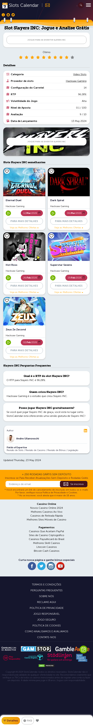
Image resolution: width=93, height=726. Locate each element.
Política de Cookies (46, 625)
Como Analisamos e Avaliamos (46, 631)
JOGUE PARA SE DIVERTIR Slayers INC (46, 40)
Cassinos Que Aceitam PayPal (46, 531)
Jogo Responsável (46, 613)
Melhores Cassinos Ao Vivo (46, 511)
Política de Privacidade (47, 607)
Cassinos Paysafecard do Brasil (46, 539)
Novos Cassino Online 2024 (46, 507)
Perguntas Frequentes (46, 590)
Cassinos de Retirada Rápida (46, 515)
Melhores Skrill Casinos (46, 543)
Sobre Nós (46, 596)
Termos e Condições (46, 584)
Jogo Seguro (46, 619)
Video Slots (79, 74)
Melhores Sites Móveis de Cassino (46, 519)
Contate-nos (46, 637)
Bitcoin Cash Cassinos (46, 550)
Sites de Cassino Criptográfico (46, 535)
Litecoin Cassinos (46, 546)
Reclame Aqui (46, 602)
